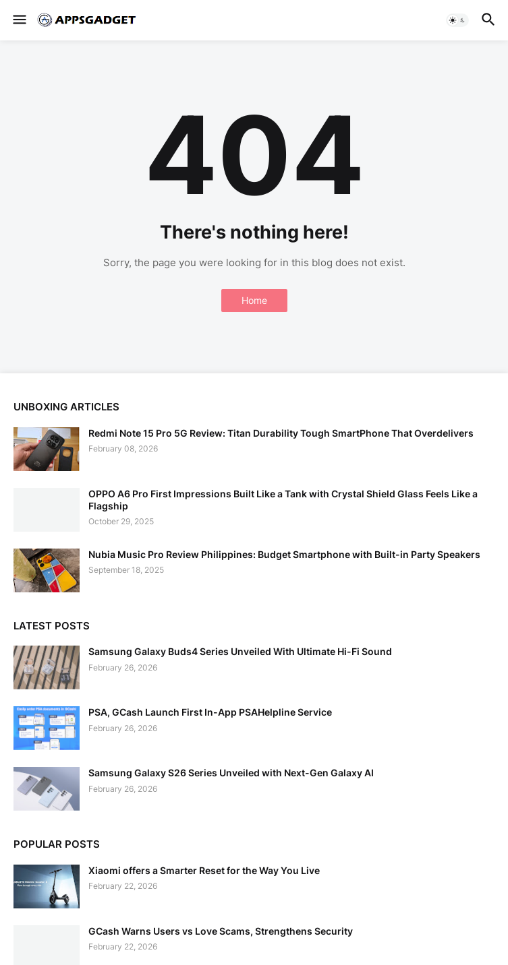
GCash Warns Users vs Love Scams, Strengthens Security (220, 931)
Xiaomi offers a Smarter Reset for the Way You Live (204, 870)
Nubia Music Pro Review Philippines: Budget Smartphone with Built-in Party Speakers (284, 554)
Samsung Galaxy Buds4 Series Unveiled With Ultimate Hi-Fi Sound (240, 651)
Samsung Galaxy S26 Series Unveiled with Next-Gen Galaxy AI (231, 772)
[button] (18, 20)
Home (254, 300)
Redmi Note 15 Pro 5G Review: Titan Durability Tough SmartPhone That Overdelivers (281, 433)
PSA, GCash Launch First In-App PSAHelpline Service (210, 712)
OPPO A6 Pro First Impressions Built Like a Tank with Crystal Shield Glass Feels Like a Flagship (283, 499)
